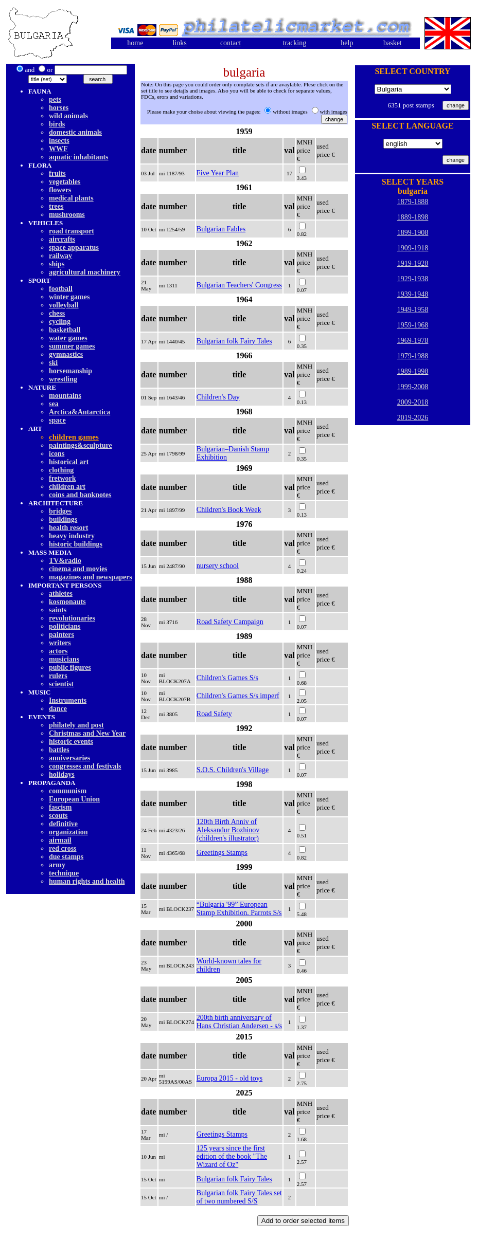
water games (68, 338)
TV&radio (65, 560)
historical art (68, 462)
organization (68, 832)
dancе (58, 709)
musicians (64, 659)
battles (59, 750)
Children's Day (218, 397)
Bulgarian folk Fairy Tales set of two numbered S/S (239, 1197)
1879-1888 (413, 202)
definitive (63, 824)
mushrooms (67, 214)
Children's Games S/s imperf (238, 696)
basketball (64, 330)
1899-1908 (413, 232)
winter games (69, 297)
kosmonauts (67, 602)
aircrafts (62, 239)
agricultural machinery (84, 272)
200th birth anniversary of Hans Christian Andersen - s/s (239, 1022)
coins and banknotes (80, 495)
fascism (60, 807)
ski (53, 363)
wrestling (63, 379)
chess (57, 313)
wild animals (68, 116)
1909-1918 (413, 248)
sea (54, 404)
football (61, 289)
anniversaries (69, 758)
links (180, 43)
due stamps (66, 857)
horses (58, 108)
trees (56, 206)
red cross (63, 848)
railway (60, 256)
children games (74, 437)
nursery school (218, 566)
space (57, 420)
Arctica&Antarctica (79, 412)
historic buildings (75, 544)
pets (55, 99)
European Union (74, 799)
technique (64, 873)
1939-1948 (413, 294)
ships (56, 264)
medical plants (71, 198)
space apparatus (74, 247)
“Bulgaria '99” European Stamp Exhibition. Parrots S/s (239, 909)
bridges (60, 511)
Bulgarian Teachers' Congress (239, 285)
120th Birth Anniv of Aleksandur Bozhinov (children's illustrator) (228, 830)
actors (58, 651)
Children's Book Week (229, 510)
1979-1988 (413, 356)
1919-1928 (413, 263)
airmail (60, 840)
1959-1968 (413, 325)
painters (61, 634)
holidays (62, 774)
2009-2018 (413, 402)
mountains (65, 395)
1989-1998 (413, 371)
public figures (70, 667)
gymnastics (66, 354)
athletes (61, 593)
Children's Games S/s (227, 678)
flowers (60, 190)
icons (56, 454)
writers (60, 643)
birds (57, 124)
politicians (64, 626)
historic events (71, 741)
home (135, 43)
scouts (58, 815)
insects (59, 140)
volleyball (64, 305)
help (347, 43)
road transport (71, 231)
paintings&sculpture (80, 445)
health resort (68, 528)
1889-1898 (413, 217)
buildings (63, 519)
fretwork (62, 478)
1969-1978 (413, 340)
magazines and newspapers (90, 577)
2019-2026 (413, 418)
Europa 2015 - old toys (229, 1078)
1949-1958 (413, 310)
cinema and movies (78, 569)
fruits (57, 173)
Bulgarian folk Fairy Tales (234, 341)
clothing (61, 470)
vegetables (64, 182)
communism (67, 791)
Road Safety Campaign (230, 622)
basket (392, 43)
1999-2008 (413, 387)
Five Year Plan (218, 173)
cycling (59, 321)
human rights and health (87, 881)
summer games (72, 346)
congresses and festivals (85, 766)
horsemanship (70, 371)
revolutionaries (72, 618)
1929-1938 (413, 279)
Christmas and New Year (87, 733)
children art (67, 486)
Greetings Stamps (222, 852)
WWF (58, 149)
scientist (61, 684)
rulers (58, 676)
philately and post (76, 725)
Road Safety (214, 714)
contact (230, 43)
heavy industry (72, 536)
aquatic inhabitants (79, 157)
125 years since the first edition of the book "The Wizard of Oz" (232, 1156)
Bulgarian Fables (221, 229)
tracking (294, 43)
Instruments (67, 700)
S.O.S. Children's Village (233, 770)
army (57, 865)
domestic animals (75, 132)
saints (57, 610)
